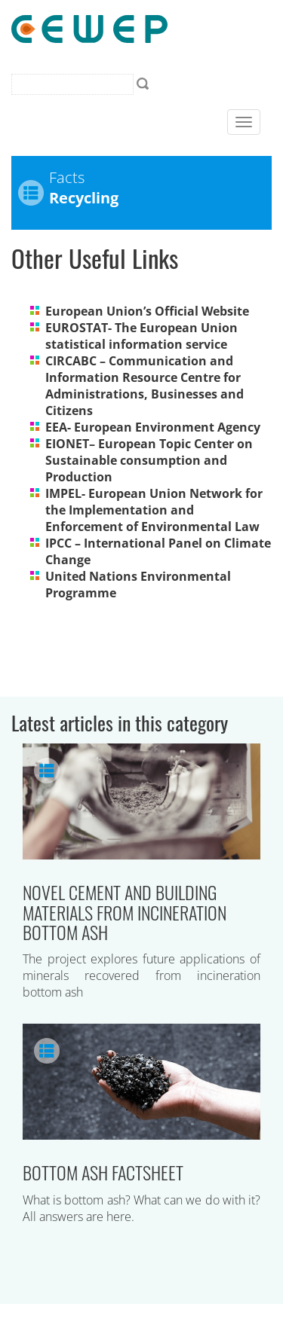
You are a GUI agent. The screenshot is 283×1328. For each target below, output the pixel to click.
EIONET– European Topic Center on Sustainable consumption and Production (149, 460)
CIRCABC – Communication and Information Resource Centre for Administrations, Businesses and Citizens (144, 386)
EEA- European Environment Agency (152, 427)
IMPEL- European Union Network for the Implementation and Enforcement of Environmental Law (154, 510)
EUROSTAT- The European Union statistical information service (141, 336)
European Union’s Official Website (147, 311)
